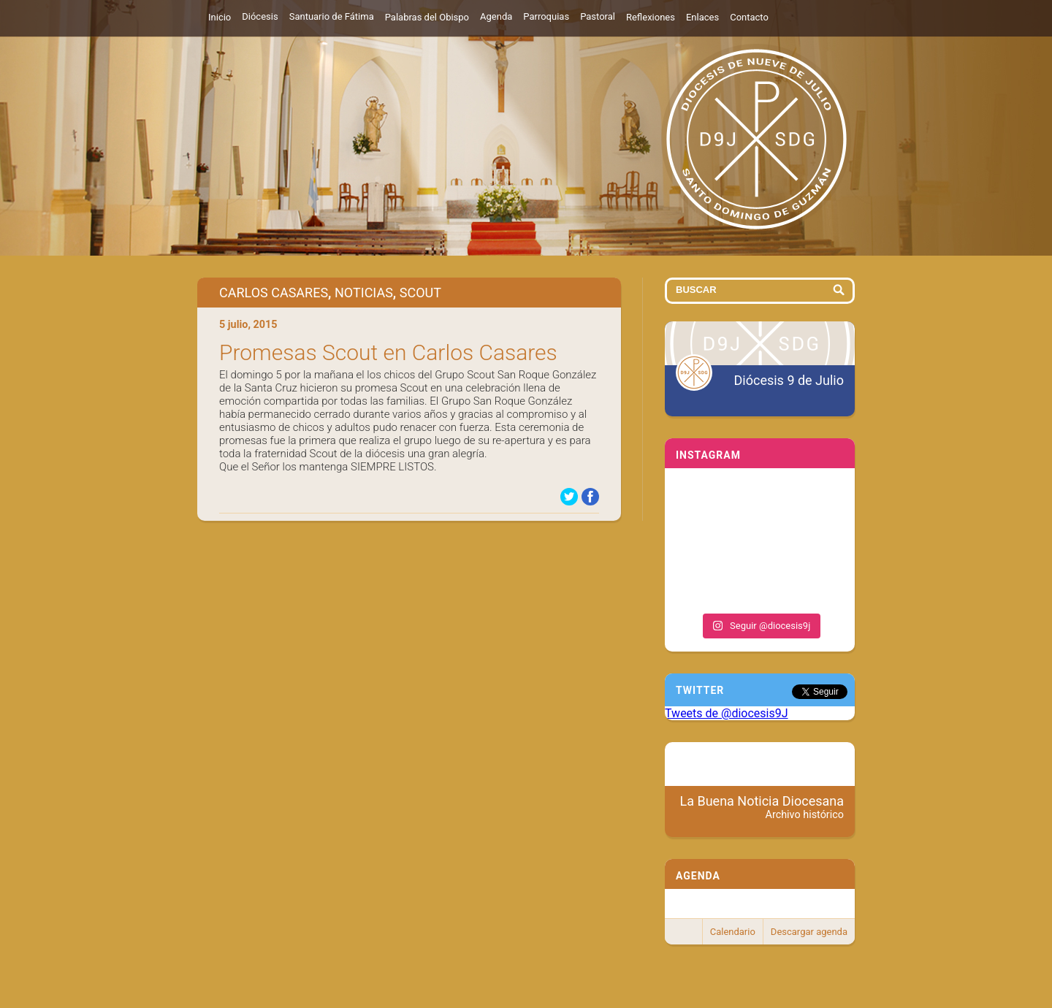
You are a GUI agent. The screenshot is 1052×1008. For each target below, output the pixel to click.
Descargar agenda (809, 931)
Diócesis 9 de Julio (789, 380)
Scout (420, 292)
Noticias (364, 292)
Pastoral (597, 16)
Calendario (732, 931)
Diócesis (260, 16)
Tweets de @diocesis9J (726, 713)
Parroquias (546, 16)
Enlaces (702, 17)
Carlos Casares (273, 292)
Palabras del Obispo (427, 17)
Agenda (496, 16)
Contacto (749, 17)
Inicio (219, 17)
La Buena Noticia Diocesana (762, 807)
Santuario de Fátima (331, 16)
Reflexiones (650, 17)
